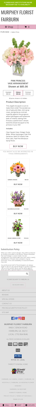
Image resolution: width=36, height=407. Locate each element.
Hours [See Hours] (30, 405)
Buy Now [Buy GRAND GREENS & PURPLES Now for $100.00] (18, 243)
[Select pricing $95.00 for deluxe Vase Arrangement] (18, 93)
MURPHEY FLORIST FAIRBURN (17, 16)
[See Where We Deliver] (18, 285)
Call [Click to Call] (6, 405)
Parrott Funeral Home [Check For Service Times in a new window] (18, 364)
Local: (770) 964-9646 (18, 334)
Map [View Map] (18, 405)
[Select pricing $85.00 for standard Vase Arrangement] (8, 93)
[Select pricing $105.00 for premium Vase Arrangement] (28, 93)
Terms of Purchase (24, 396)
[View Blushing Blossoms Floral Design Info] (18, 198)
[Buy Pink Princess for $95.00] (18, 146)
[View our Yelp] (23, 319)
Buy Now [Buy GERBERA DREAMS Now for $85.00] (18, 184)
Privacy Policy (9, 396)
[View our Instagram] (19, 319)
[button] (18, 356)
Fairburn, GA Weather (18, 389)
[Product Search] (18, 274)
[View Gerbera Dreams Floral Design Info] (18, 169)
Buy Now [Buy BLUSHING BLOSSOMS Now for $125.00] (18, 213)
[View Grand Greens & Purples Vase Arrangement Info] (18, 227)
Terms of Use (18, 399)
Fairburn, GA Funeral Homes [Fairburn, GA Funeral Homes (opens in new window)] (12, 379)
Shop (9, 26)
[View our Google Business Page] (16, 319)
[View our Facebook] (12, 319)
